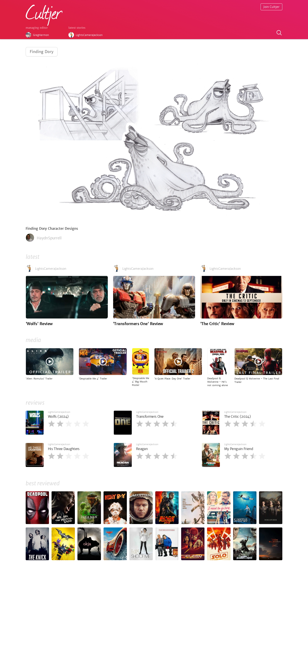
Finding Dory (41, 51)
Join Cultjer (271, 7)
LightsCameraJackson (59, 412)
